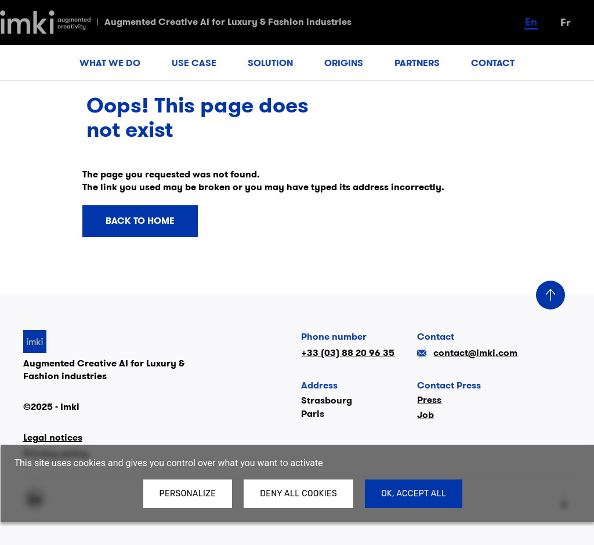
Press (429, 400)
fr (565, 22)
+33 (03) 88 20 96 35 (347, 353)
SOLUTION (270, 63)
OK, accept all (413, 494)
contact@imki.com (467, 353)
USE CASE (194, 63)
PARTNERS (417, 63)
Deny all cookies (298, 494)
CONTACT (493, 63)
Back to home (140, 221)
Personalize (188, 494)
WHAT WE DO (109, 63)
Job (425, 415)
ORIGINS (343, 63)
